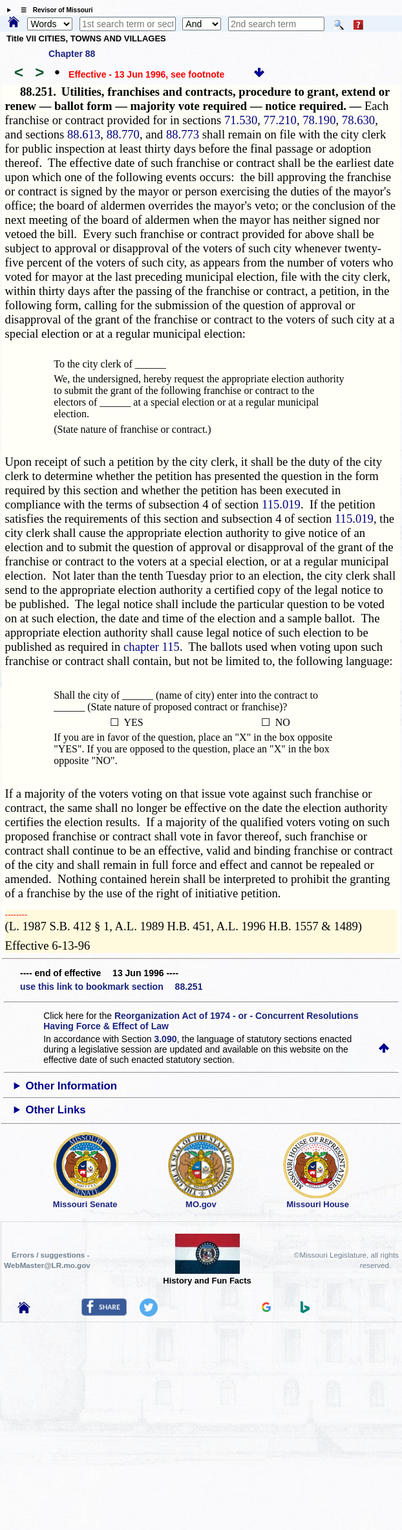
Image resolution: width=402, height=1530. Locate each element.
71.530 (240, 120)
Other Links (55, 1110)
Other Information (71, 1086)
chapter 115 (151, 646)
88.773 (182, 134)
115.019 (281, 504)
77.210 (280, 120)
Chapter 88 (71, 54)
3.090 (165, 1039)
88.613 (83, 134)
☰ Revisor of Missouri (53, 10)
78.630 (358, 120)
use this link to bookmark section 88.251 (111, 986)
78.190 (318, 120)
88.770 (123, 134)
